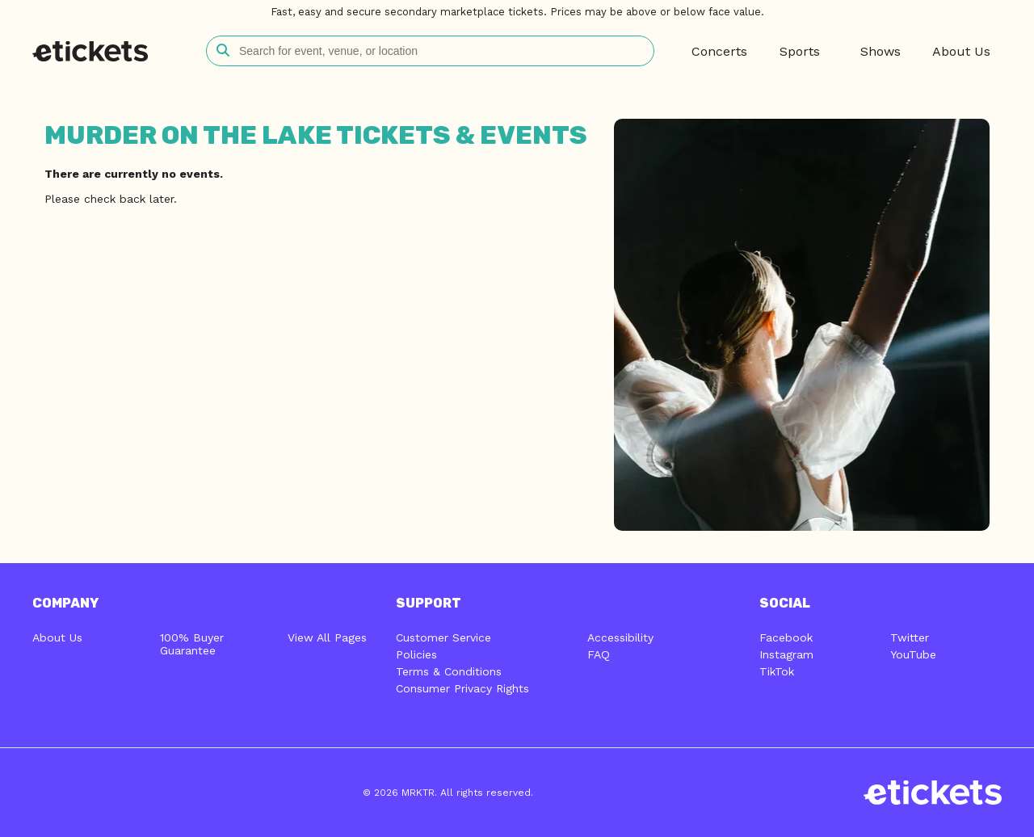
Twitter (909, 637)
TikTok (776, 671)
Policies (416, 654)
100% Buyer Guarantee (192, 644)
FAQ (598, 654)
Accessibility (620, 637)
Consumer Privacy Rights (462, 688)
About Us (57, 637)
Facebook (786, 637)
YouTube (913, 654)
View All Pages (327, 637)
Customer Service (443, 637)
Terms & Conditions (449, 671)
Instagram (786, 654)
